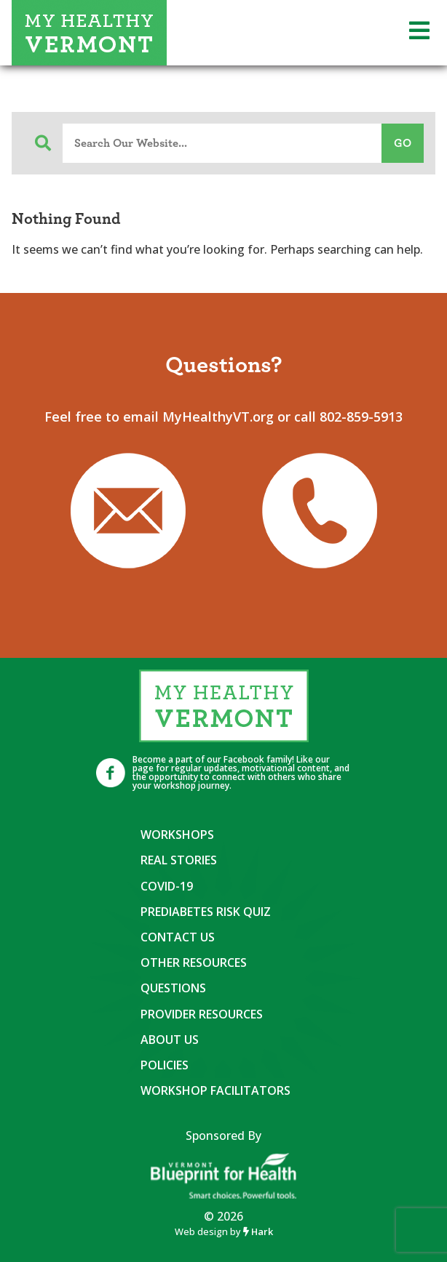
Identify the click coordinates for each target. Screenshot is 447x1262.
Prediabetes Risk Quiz (206, 912)
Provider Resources (202, 1014)
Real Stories (179, 860)
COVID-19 (167, 886)
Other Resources (194, 962)
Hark (258, 1231)
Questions (173, 988)
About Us (170, 1040)
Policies (165, 1065)
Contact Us (178, 937)
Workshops (177, 835)
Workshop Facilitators (215, 1090)
